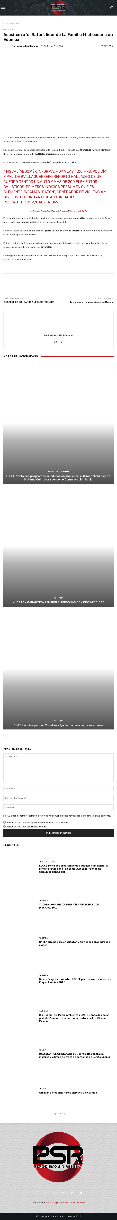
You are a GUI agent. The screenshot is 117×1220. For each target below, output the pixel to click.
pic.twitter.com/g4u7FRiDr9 (30, 202)
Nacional (15, 23)
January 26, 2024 (78, 211)
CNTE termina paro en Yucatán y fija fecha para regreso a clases (59, 725)
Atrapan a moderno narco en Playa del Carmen (68, 1092)
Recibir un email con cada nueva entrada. (27, 826)
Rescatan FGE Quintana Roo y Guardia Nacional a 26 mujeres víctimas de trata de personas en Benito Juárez (74, 1055)
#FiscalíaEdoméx (20, 171)
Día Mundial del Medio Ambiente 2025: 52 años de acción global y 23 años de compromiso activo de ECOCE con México (74, 1018)
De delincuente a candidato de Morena (91, 302)
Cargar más (58, 1113)
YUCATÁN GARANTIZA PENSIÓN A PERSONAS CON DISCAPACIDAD (58, 602)
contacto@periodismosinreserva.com (66, 1202)
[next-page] (11, 736)
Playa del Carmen (58, 471)
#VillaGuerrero (37, 176)
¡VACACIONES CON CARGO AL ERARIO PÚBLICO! (28, 302)
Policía (42, 1050)
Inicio (5, 23)
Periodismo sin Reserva (25, 46)
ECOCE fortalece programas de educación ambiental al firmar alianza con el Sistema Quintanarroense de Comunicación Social (58, 477)
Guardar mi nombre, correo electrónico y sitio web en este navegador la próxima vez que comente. (59, 815)
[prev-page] (5, 736)
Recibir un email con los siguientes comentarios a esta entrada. (37, 822)
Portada (58, 598)
